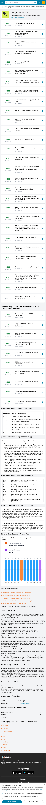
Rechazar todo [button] (33, 802)
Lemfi (4, 739)
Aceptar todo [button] (12, 802)
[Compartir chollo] (39, 2)
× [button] (44, 784)
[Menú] (2, 2)
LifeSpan (5, 742)
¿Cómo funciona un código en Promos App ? (16, 595)
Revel (4, 747)
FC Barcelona (7, 734)
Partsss (5, 745)
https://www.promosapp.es (17, 17)
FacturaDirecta (7, 731)
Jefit (4, 736)
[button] (23, 799)
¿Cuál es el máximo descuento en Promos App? (17, 601)
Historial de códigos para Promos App (14, 603)
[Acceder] (43, 2)
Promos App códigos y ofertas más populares (17, 592)
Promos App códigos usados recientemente (16, 598)
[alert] (23, 794)
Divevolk (5, 725)
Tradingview (6, 750)
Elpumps (5, 728)
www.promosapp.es (23, 703)
